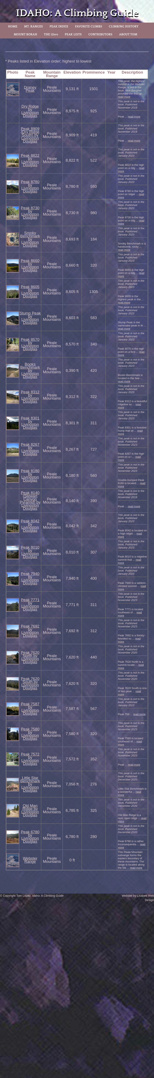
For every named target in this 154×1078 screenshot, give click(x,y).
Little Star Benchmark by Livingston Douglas (30, 784)
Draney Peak (30, 89)
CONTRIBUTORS (100, 34)
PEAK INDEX (59, 26)
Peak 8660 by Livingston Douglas (30, 265)
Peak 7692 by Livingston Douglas (30, 631)
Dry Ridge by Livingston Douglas (30, 111)
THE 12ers (51, 34)
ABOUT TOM (128, 34)
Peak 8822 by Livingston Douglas (30, 160)
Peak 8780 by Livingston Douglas (30, 186)
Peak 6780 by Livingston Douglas (30, 837)
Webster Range (30, 860)
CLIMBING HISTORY (124, 26)
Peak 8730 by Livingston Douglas (30, 213)
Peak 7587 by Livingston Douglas (30, 709)
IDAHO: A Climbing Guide (77, 13)
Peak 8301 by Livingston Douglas (30, 423)
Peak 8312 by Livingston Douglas (30, 397)
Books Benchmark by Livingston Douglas (30, 370)
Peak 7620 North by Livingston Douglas (30, 657)
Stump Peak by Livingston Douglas (30, 318)
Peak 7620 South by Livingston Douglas (30, 683)
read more (124, 96)
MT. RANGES (33, 26)
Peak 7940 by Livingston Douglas (30, 578)
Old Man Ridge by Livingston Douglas (30, 810)
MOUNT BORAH (25, 34)
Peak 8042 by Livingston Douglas (30, 526)
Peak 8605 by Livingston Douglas (30, 291)
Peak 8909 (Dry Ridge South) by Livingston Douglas (30, 135)
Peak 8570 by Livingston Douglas (30, 344)
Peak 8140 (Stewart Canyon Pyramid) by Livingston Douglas (30, 501)
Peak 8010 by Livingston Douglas (30, 552)
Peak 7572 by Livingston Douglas (30, 759)
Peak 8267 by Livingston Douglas (30, 449)
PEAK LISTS (73, 34)
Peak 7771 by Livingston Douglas (30, 604)
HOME (12, 26)
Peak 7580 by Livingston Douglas (30, 734)
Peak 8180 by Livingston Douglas (30, 475)
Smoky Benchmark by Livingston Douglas (30, 239)
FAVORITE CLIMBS (88, 26)
